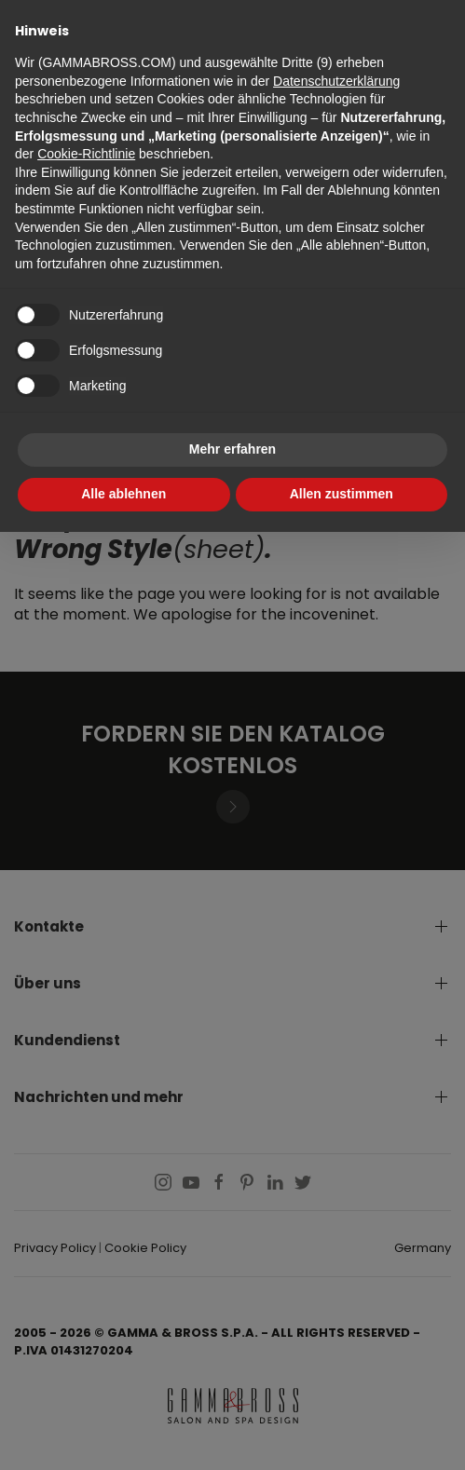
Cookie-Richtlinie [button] (86, 153)
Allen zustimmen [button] (341, 493)
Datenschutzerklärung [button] (336, 81)
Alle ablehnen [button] (123, 493)
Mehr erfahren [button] (232, 449)
